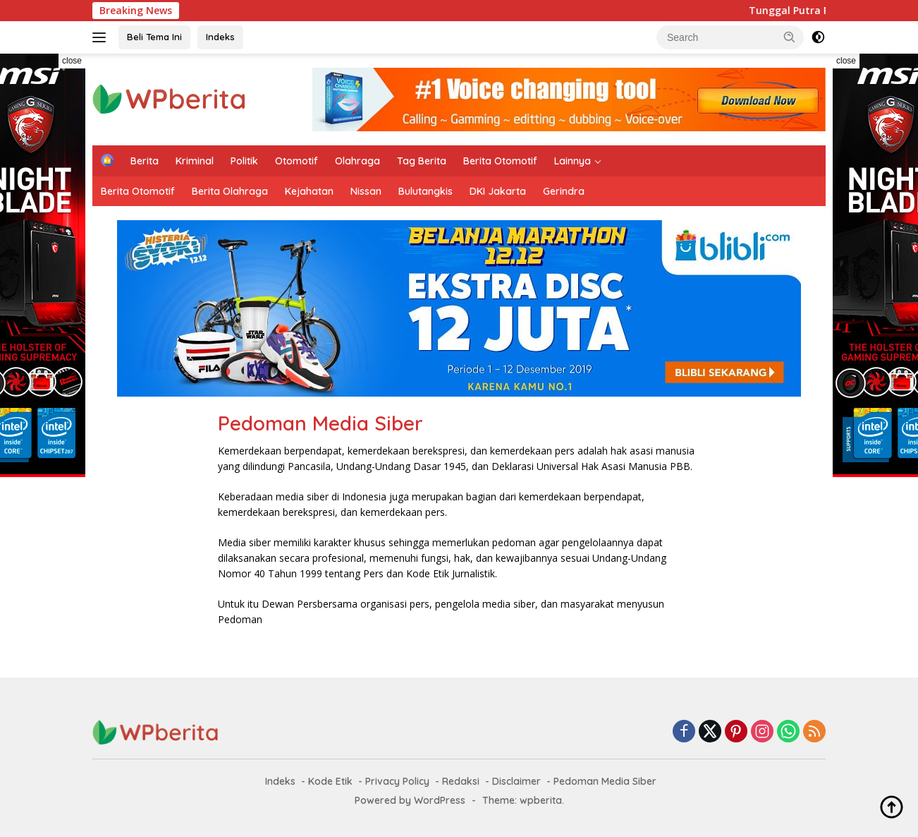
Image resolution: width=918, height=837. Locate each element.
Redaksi (460, 781)
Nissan (365, 191)
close (72, 61)
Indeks (220, 36)
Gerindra (564, 191)
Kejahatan (309, 191)
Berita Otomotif (500, 161)
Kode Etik (330, 781)
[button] (790, 36)
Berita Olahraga (230, 191)
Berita (144, 161)
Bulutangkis (425, 191)
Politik (244, 161)
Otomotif (296, 161)
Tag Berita (421, 161)
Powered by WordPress (410, 800)
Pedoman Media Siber (604, 781)
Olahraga (357, 161)
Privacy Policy (397, 781)
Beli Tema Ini (154, 36)
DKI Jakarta (498, 191)
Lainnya (572, 161)
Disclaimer (516, 781)
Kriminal (195, 161)
